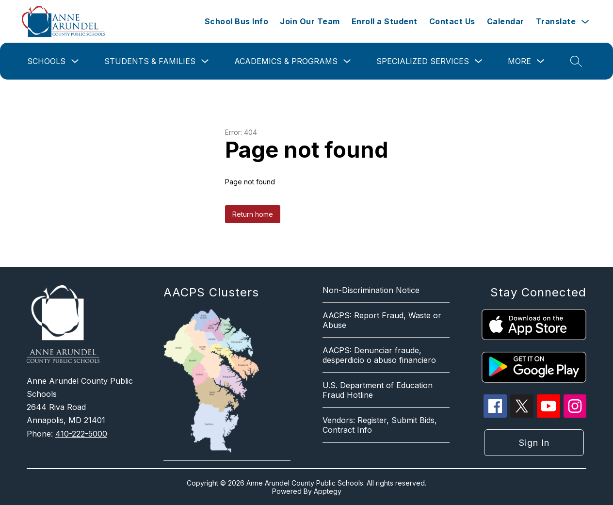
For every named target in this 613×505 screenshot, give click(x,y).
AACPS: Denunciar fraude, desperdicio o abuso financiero (379, 355)
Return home (252, 214)
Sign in (534, 443)
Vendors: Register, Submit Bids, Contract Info (380, 425)
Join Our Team (310, 21)
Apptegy (327, 491)
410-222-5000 (81, 434)
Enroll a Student (385, 21)
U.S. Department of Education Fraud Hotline (378, 390)
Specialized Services (422, 61)
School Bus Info (237, 21)
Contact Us (452, 21)
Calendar (505, 21)
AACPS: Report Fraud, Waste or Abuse (382, 320)
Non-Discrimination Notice (371, 290)
